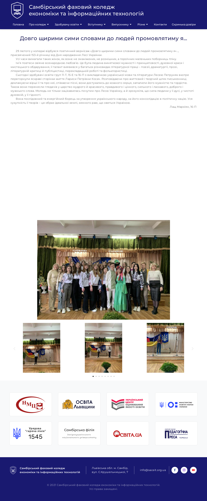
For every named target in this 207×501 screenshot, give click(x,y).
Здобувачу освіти (68, 25)
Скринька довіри (184, 24)
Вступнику (97, 25)
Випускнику (121, 25)
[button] (14, 348)
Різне (142, 25)
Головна (18, 24)
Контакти (160, 24)
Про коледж (39, 25)
